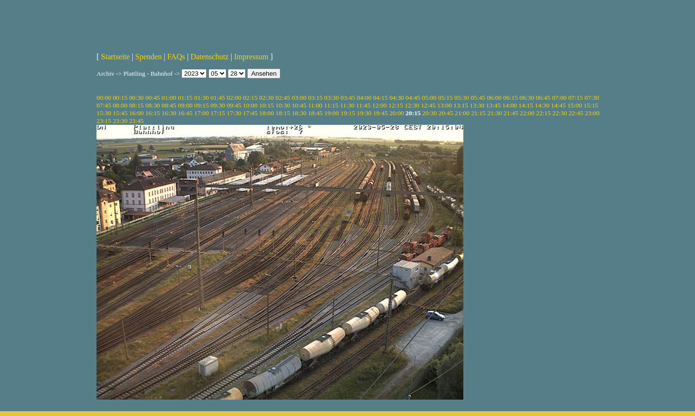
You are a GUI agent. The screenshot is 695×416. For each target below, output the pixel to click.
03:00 (299, 97)
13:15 (461, 105)
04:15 (380, 97)
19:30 (364, 113)
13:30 (477, 105)
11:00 (315, 105)
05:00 (429, 97)
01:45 (217, 97)
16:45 (185, 113)
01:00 (169, 97)
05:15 (445, 97)
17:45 (250, 113)
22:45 (576, 113)
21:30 (494, 113)
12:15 (396, 105)
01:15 (185, 97)
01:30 (201, 97)
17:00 (201, 113)
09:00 (185, 105)
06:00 (494, 97)
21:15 (478, 113)
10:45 (299, 105)
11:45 (363, 105)
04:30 (396, 97)
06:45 (543, 97)
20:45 (446, 113)
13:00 (444, 105)
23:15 (104, 120)
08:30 (152, 105)
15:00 (574, 105)
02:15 (250, 97)
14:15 (525, 105)
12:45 (428, 105)
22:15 (543, 113)
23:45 (136, 120)
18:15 (283, 113)
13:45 (493, 105)
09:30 (217, 105)
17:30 (234, 113)
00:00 (104, 97)
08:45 (169, 105)
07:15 (575, 97)
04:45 (412, 97)
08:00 (120, 105)
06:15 (510, 97)
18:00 (266, 113)
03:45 (348, 97)
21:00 (462, 113)
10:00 (250, 105)
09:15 (201, 105)
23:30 (120, 120)
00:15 (120, 97)
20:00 (396, 113)
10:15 (266, 105)
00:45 (152, 97)
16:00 (136, 113)
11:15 (331, 105)
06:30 (526, 97)
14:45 (558, 105)
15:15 (591, 105)
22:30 (559, 113)
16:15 (152, 113)
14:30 (542, 105)
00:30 (136, 97)
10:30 (283, 105)
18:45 (315, 113)
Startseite (115, 57)
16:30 (169, 113)
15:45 (120, 113)
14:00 (509, 105)
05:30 (461, 97)
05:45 (478, 97)
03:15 (315, 97)
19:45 (380, 113)
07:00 (559, 97)
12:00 (379, 105)
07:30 (591, 97)
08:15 (136, 105)
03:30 (331, 97)
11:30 (347, 105)
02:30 (266, 97)
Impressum (251, 57)
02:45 (283, 97)
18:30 (299, 113)
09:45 (234, 105)
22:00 (527, 113)
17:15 (217, 113)
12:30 (411, 105)
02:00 (234, 97)
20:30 (429, 113)
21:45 (510, 113)
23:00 (592, 113)
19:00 (331, 113)
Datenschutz (210, 57)
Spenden (148, 57)
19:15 (348, 113)
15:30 (104, 113)
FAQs (176, 57)
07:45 (104, 105)
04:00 (364, 97)
